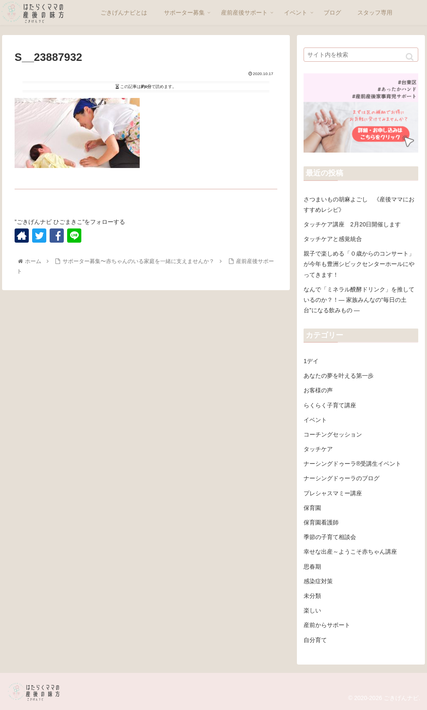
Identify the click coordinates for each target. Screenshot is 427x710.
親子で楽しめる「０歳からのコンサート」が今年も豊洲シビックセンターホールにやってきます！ (359, 264)
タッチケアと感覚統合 (333, 239)
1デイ (311, 361)
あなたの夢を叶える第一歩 (339, 375)
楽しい (312, 610)
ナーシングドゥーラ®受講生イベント (352, 463)
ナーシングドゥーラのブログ (341, 478)
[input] (361, 55)
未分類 (312, 595)
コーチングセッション (333, 434)
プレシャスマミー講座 (333, 493)
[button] (409, 57)
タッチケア (318, 449)
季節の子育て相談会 (330, 537)
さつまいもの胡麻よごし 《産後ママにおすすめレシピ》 (359, 204)
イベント (315, 419)
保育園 (312, 507)
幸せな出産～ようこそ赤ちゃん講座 (350, 551)
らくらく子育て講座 (330, 405)
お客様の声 (318, 390)
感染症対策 (318, 581)
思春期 (312, 566)
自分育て (315, 640)
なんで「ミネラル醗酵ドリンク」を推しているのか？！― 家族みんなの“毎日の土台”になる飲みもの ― (359, 300)
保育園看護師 (321, 522)
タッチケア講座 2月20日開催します (352, 224)
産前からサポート (327, 625)
